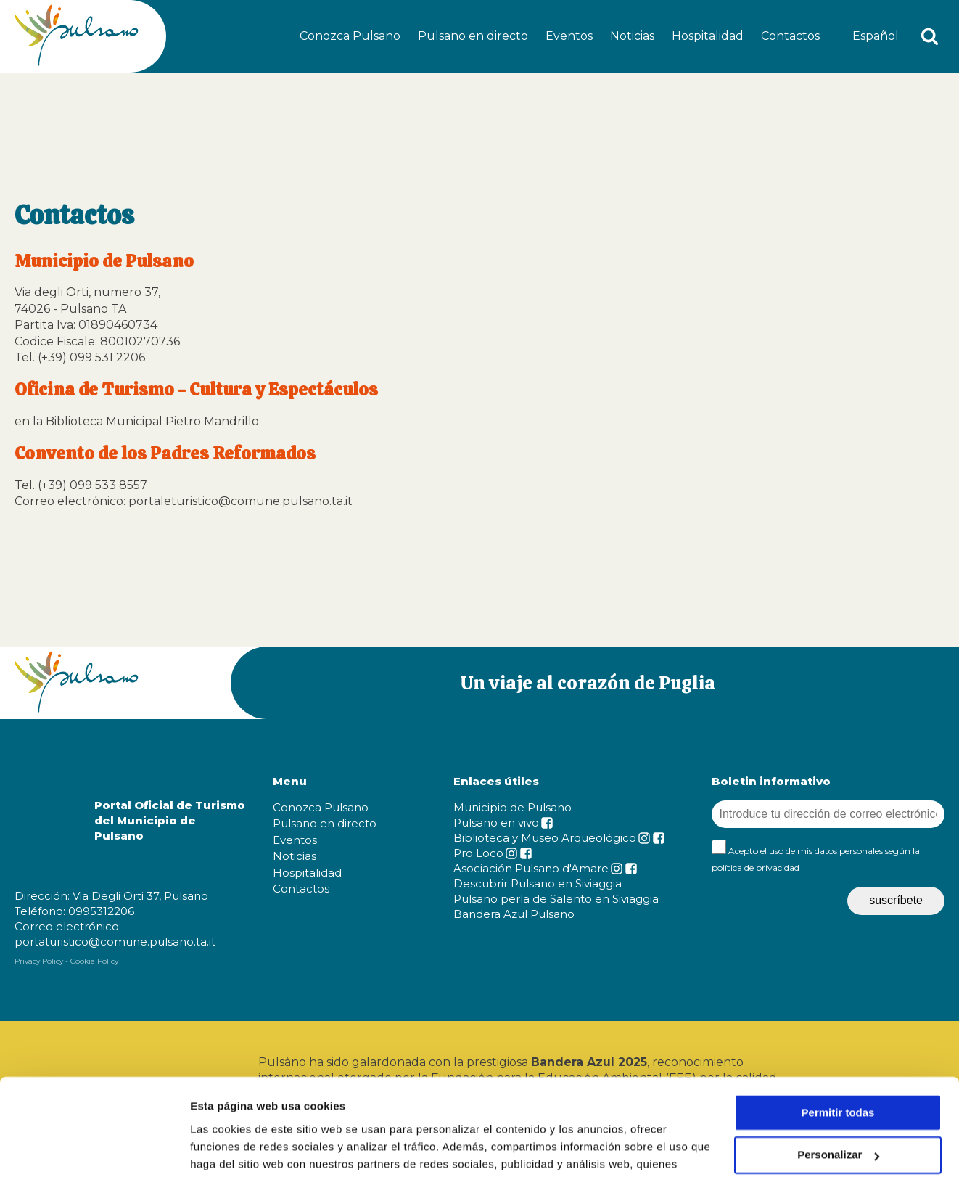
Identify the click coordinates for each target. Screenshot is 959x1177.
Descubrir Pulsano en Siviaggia (537, 883)
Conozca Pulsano (350, 36)
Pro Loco (478, 853)
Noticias (632, 36)
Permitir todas (838, 1022)
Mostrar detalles (232, 1148)
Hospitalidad (708, 36)
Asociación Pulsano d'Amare (531, 868)
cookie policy (670, 1108)
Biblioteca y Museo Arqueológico (544, 838)
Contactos (790, 36)
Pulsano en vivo (496, 822)
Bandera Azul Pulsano (514, 914)
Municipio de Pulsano (512, 807)
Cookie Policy (94, 961)
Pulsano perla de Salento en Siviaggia (556, 899)
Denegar (838, 1107)
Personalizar (838, 1065)
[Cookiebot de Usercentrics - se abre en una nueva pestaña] (93, 1149)
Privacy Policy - (41, 961)
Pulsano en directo (473, 36)
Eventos (569, 36)
